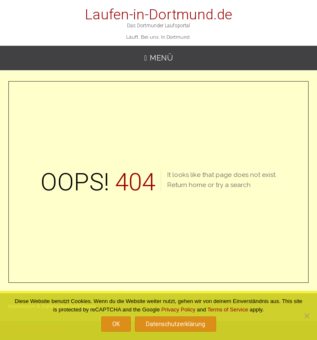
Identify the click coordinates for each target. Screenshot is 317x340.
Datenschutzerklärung (175, 324)
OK (116, 324)
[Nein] (306, 315)
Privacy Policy (178, 309)
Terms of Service (227, 309)
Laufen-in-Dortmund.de (158, 14)
